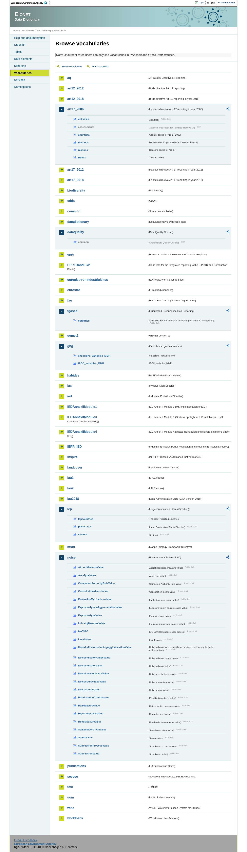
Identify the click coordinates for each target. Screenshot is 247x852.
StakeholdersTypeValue (92, 729)
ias (69, 385)
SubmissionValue (88, 753)
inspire (72, 457)
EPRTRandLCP (78, 265)
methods (83, 142)
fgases (72, 311)
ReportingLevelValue (90, 713)
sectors (82, 534)
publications (76, 766)
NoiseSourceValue (89, 689)
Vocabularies (23, 73)
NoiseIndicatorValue (90, 665)
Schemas (20, 65)
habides (73, 375)
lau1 (70, 477)
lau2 (70, 488)
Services (19, 79)
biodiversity (76, 190)
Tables (18, 51)
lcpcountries (85, 519)
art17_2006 (75, 109)
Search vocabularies (71, 66)
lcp (69, 509)
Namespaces (22, 86)
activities (83, 119)
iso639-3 (83, 631)
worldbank (75, 818)
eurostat (73, 290)
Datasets (19, 44)
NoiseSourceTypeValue (92, 681)
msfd (71, 547)
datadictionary (78, 221)
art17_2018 (75, 180)
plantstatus (85, 526)
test (70, 787)
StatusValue (85, 737)
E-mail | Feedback (25, 840)
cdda (71, 200)
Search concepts (100, 66)
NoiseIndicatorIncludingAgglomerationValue (104, 647)
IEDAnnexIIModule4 (82, 431)
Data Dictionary (43, 30)
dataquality (75, 232)
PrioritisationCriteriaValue (93, 697)
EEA (30, 3)
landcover (74, 467)
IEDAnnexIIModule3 (82, 417)
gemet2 (72, 335)
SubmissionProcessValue (93, 745)
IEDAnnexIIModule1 (82, 406)
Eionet (29, 30)
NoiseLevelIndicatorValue (93, 673)
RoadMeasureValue (89, 721)
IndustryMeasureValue (91, 623)
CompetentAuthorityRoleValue (96, 583)
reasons (83, 150)
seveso (72, 776)
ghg (70, 346)
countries (84, 134)
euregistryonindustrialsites (87, 279)
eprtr (70, 254)
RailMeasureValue (89, 705)
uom (70, 797)
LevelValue (84, 639)
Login (201, 2)
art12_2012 (75, 88)
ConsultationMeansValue (93, 591)
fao (69, 300)
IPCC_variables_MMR (91, 363)
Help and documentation (29, 37)
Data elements (23, 58)
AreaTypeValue (87, 575)
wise (70, 808)
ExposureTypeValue (90, 615)
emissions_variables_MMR (94, 355)
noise (71, 557)
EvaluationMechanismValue (94, 599)
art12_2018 (75, 99)
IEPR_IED (74, 446)
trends (82, 157)
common (74, 211)
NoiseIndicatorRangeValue (94, 657)
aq (69, 78)
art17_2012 (75, 169)
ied (69, 396)
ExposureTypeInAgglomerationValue (100, 607)
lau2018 (73, 498)
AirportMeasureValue (91, 567)
